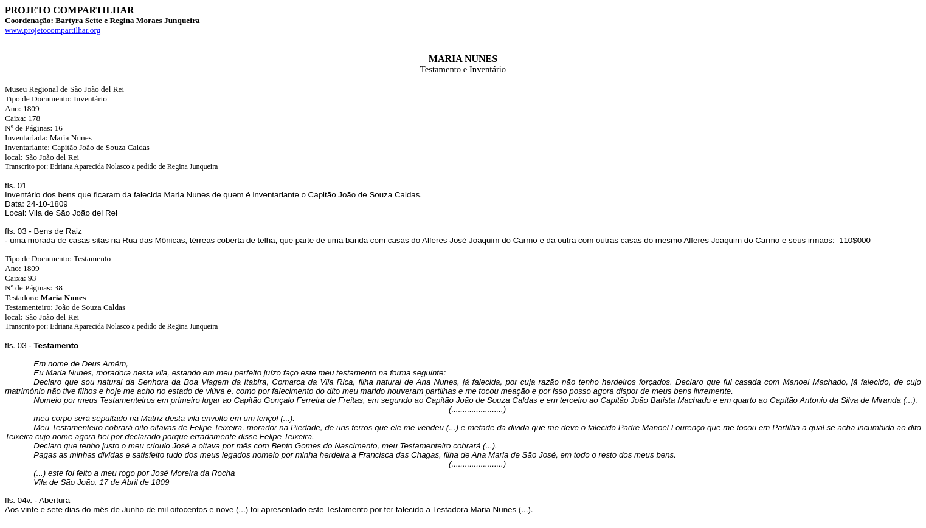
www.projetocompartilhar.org (52, 30)
